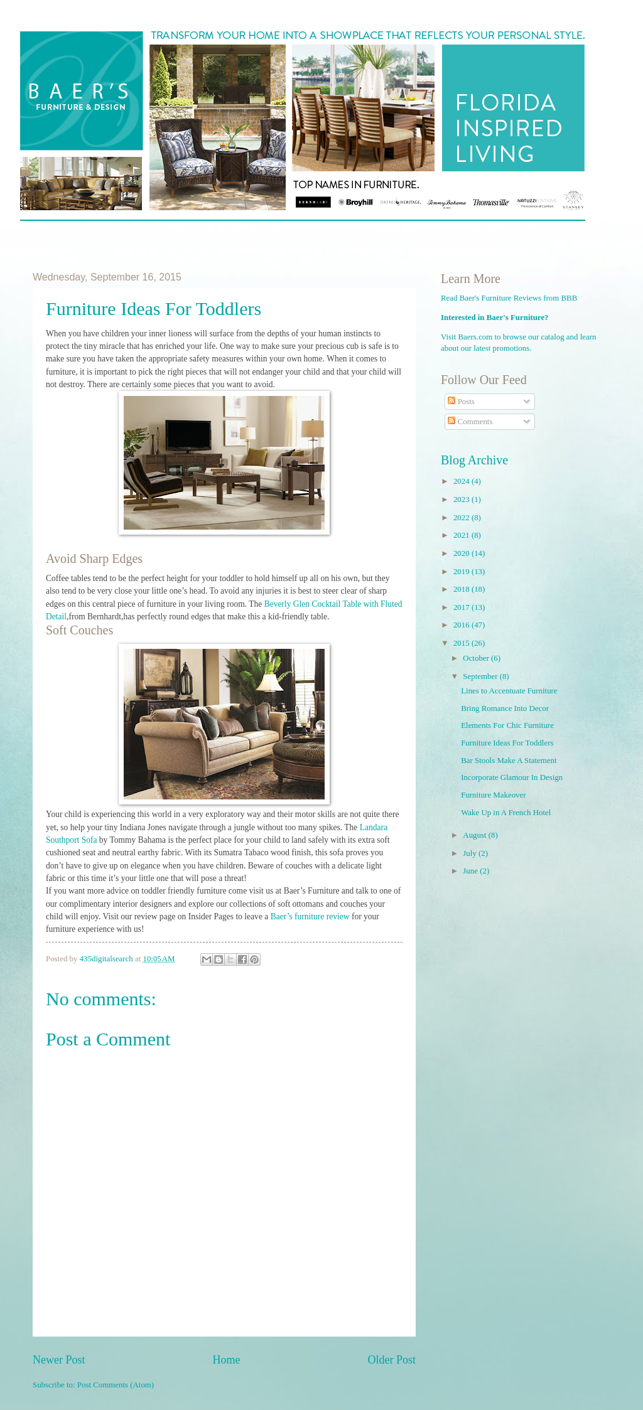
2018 (462, 589)
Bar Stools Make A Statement (508, 760)
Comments (470, 421)
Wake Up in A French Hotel (506, 812)
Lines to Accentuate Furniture (509, 690)
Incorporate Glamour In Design (512, 777)
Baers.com (475, 337)
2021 (462, 535)
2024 (462, 481)
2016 (462, 625)
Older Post (391, 1360)
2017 (462, 607)
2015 (462, 643)
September (481, 676)
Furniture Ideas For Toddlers (507, 743)
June (471, 871)
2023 (462, 499)
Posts (461, 401)
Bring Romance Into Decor (505, 708)
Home (226, 1360)
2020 (462, 553)
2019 (462, 571)
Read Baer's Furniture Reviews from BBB (509, 298)
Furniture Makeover (493, 795)
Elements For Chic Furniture (507, 725)
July (470, 853)
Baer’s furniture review (310, 916)
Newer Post (59, 1360)
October (477, 658)
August (475, 835)
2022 (462, 517)
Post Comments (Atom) (115, 1385)
